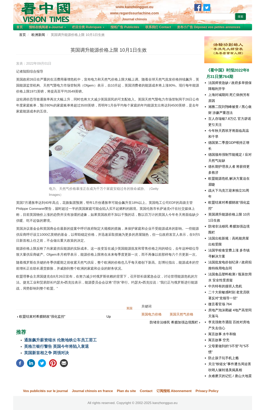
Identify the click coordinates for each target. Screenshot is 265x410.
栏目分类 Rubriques (88, 27)
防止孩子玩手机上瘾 (223, 358)
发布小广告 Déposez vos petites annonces (208, 27)
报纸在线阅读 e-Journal (47, 27)
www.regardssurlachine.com (134, 13)
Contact (146, 391)
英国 (129, 308)
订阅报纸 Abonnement (174, 391)
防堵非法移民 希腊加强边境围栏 (175, 322)
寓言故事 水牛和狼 (222, 334)
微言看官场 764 (220, 304)
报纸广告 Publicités (124, 27)
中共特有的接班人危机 (225, 286)
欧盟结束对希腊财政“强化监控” (41, 316)
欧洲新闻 (38, 35)
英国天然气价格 (181, 314)
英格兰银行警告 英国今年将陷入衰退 (56, 346)
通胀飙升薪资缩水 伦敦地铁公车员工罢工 (60, 340)
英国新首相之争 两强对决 (46, 353)
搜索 (240, 16)
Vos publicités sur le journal (45, 391)
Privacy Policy (207, 391)
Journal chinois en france (92, 391)
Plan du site (126, 391)
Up (109, 316)
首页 (19, 27)
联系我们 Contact (158, 27)
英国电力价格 (151, 314)
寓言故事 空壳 (219, 340)
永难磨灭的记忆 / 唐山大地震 (230, 376)
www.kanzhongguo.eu (134, 7)
